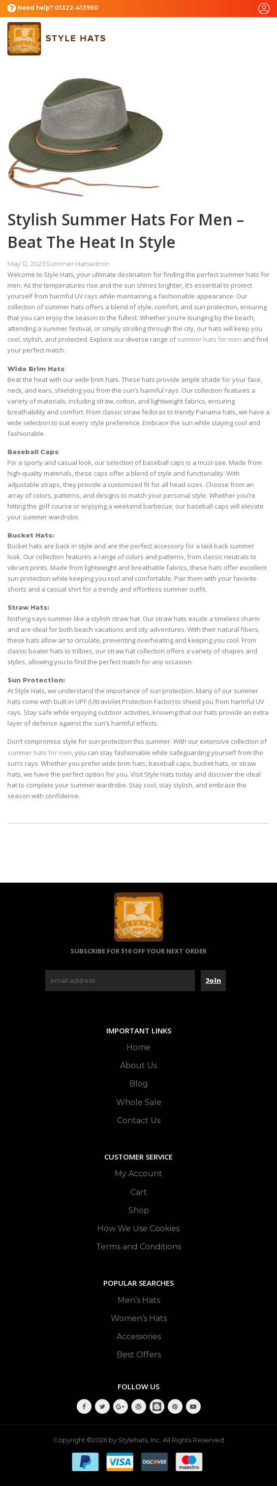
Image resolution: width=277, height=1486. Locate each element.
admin (100, 264)
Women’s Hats (139, 1318)
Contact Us (138, 1120)
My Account (138, 1173)
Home (138, 1047)
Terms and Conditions (138, 1246)
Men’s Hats (139, 1300)
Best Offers (139, 1354)
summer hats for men (209, 339)
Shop (138, 1210)
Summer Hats (68, 264)
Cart (138, 1192)
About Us (138, 1065)
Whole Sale (138, 1102)
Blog (138, 1083)
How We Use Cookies (138, 1228)
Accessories (139, 1336)
